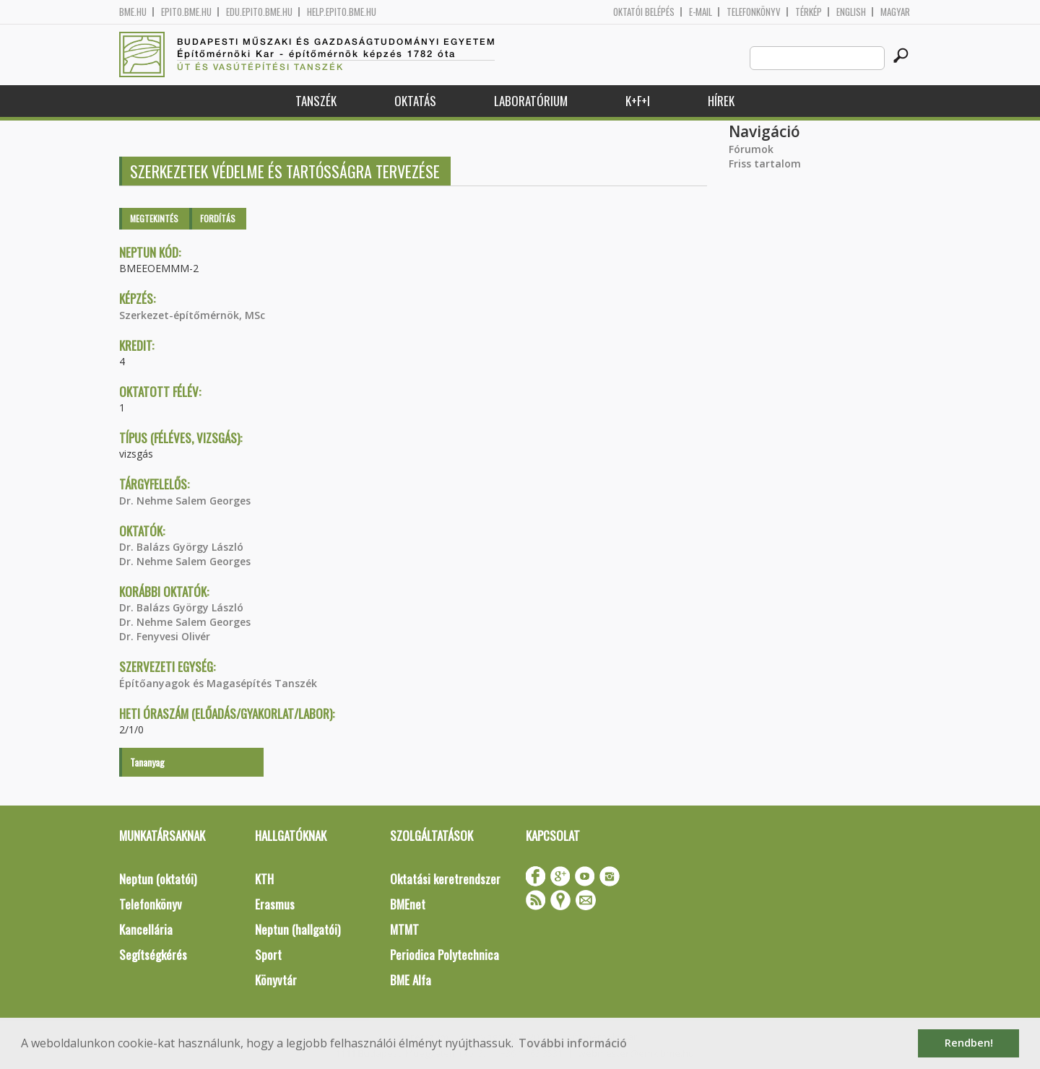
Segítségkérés (153, 955)
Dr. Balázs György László (181, 547)
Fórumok (751, 149)
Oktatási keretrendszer (445, 879)
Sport (268, 955)
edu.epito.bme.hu (259, 12)
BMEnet (407, 904)
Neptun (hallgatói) (297, 929)
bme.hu (133, 12)
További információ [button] (573, 1043)
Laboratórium (531, 101)
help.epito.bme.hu (341, 12)
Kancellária (146, 929)
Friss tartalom (765, 163)
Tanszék (316, 101)
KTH (264, 879)
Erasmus (275, 904)
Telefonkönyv (754, 12)
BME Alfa (410, 980)
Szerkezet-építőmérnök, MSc (192, 315)
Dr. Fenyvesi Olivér (164, 636)
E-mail (700, 12)
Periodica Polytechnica (444, 955)
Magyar (895, 12)
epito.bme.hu (186, 12)
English (851, 12)
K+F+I (637, 101)
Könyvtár (276, 980)
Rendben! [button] (969, 1043)
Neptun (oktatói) (157, 879)
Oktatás (415, 101)
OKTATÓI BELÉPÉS (644, 12)
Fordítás (217, 218)
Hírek (721, 101)
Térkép (808, 12)
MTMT (404, 929)
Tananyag (147, 761)
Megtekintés (154, 218)
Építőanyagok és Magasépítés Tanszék (218, 683)
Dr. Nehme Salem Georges (185, 500)
